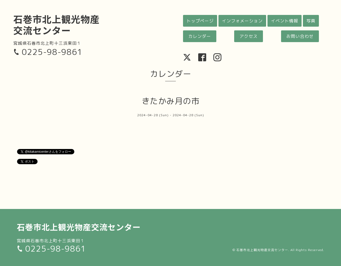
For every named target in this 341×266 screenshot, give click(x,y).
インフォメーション (242, 21)
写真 (310, 21)
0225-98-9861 (52, 52)
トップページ (200, 21)
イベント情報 (284, 21)
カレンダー (199, 36)
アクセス (248, 36)
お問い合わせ (300, 36)
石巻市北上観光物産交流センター (56, 24)
